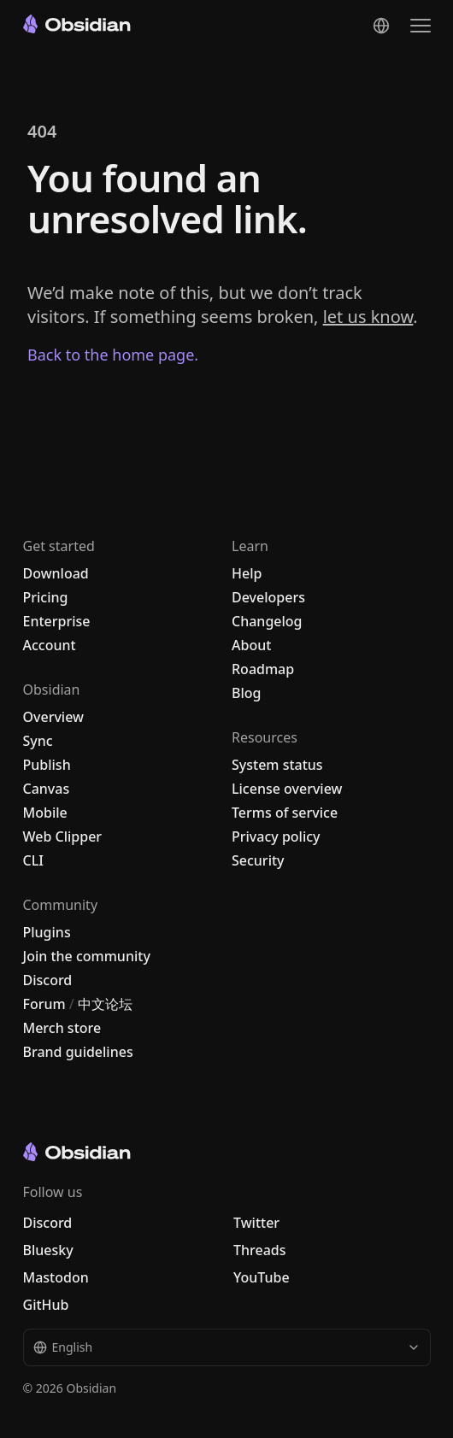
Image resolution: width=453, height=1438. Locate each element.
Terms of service (285, 812)
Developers (268, 597)
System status (277, 764)
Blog (246, 693)
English (227, 1347)
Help (247, 573)
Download (56, 573)
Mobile (45, 812)
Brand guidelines (78, 1051)
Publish (47, 764)
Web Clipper (63, 836)
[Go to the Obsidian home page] (77, 24)
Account (49, 645)
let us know (368, 316)
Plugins (47, 932)
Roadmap (263, 669)
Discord (48, 980)
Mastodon (56, 1277)
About (251, 645)
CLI (33, 860)
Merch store (62, 1027)
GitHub (46, 1304)
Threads (259, 1250)
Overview (53, 716)
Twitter (256, 1222)
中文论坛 (105, 1004)
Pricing (45, 597)
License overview (287, 788)
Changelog (267, 621)
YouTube (261, 1277)
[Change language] (381, 25)
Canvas (46, 788)
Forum (44, 1004)
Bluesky (48, 1250)
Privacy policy (276, 836)
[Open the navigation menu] (420, 25)
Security (258, 860)
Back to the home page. (112, 354)
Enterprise (57, 621)
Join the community (86, 956)
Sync (38, 740)
